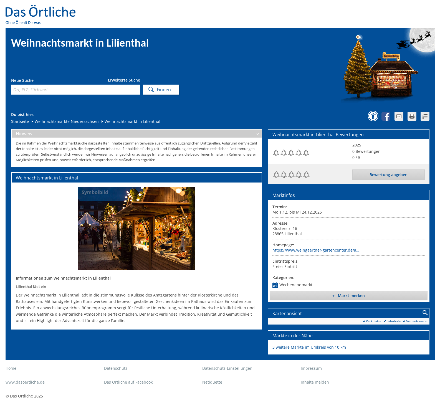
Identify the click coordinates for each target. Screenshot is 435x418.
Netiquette (212, 382)
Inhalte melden (315, 382)
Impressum (311, 368)
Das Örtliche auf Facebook (128, 382)
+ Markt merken (348, 295)
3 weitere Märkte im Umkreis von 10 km (309, 347)
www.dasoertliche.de (25, 382)
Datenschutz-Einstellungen (227, 368)
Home (11, 368)
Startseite (20, 121)
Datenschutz (115, 368)
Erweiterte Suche (124, 80)
